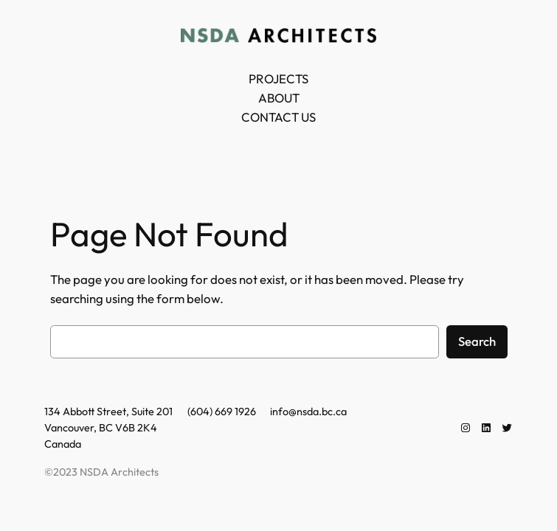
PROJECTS (278, 78)
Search (477, 341)
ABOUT (279, 97)
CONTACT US (278, 117)
